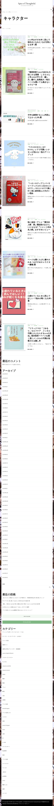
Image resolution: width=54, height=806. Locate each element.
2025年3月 (5, 429)
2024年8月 (5, 458)
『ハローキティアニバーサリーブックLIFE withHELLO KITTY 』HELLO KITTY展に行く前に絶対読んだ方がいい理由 (39, 188)
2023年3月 (5, 531)
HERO (3, 674)
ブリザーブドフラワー (7, 657)
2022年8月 (5, 560)
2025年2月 (5, 433)
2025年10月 (5, 399)
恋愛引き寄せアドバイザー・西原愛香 (11, 649)
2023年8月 (5, 509)
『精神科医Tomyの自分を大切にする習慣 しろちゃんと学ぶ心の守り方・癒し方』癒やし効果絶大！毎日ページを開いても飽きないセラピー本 (39, 78)
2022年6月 (5, 569)
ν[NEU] (4, 772)
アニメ (32, 218)
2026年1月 (4, 386)
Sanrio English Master (8, 653)
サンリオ (46, 36)
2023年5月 (5, 522)
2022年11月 (5, 547)
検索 (3, 584)
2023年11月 (5, 497)
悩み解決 (35, 36)
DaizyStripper (6, 708)
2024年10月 (5, 450)
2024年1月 (4, 488)
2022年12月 (5, 543)
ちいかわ (4, 661)
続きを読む (31, 53)
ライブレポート (6, 746)
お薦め (29, 36)
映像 (3, 683)
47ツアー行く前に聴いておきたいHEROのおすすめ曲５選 (16, 601)
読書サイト (5, 644)
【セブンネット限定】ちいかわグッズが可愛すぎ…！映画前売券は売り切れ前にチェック (23, 597)
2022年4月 (5, 577)
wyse (3, 729)
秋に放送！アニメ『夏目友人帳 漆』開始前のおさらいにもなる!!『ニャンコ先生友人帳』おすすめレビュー (40, 225)
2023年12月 (5, 492)
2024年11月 (5, 446)
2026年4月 (5, 374)
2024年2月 (5, 484)
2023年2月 (5, 535)
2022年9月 (5, 556)
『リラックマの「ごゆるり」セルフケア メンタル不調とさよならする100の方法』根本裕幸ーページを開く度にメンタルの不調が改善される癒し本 (39, 334)
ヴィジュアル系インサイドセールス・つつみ (12, 632)
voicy (3, 780)
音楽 (3, 755)
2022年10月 (5, 552)
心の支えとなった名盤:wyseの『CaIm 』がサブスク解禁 (15, 607)
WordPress (15, 803)
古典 (45, 110)
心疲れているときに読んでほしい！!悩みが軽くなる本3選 (39, 298)
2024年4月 (5, 475)
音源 (3, 721)
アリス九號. (5, 704)
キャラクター (41, 36)
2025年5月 (5, 420)
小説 (42, 110)
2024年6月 (5, 467)
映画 (3, 691)
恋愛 (3, 789)
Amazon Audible (32, 110)
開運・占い (5, 784)
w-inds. (4, 742)
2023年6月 (5, 518)
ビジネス (4, 717)
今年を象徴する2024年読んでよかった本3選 (39, 115)
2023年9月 (5, 505)
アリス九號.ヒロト (6, 712)
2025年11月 (5, 395)
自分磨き (4, 776)
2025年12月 (5, 391)
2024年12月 (5, 441)
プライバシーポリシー (24, 803)
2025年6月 (5, 416)
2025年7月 (5, 412)
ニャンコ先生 (5, 640)
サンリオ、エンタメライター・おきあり (11, 636)
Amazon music (6, 670)
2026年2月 (5, 382)
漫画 (28, 218)
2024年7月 (5, 463)
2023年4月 (5, 526)
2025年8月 (5, 408)
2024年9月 (5, 454)
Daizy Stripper (6, 725)
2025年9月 (5, 403)
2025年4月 (5, 424)
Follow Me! (27, 622)
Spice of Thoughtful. (27, 3)
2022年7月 (5, 564)
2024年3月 (5, 480)
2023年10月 (5, 501)
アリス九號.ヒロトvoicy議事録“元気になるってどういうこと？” (17, 610)
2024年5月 (5, 471)
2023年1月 (4, 539)
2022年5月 (5, 573)
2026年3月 (5, 378)
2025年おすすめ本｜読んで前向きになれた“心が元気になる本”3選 (39, 42)
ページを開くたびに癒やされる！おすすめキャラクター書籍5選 (39, 262)
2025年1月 (4, 437)
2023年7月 (5, 514)
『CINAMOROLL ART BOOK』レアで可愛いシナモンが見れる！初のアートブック (39, 151)
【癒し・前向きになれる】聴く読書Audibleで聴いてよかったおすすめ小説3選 (21, 604)
